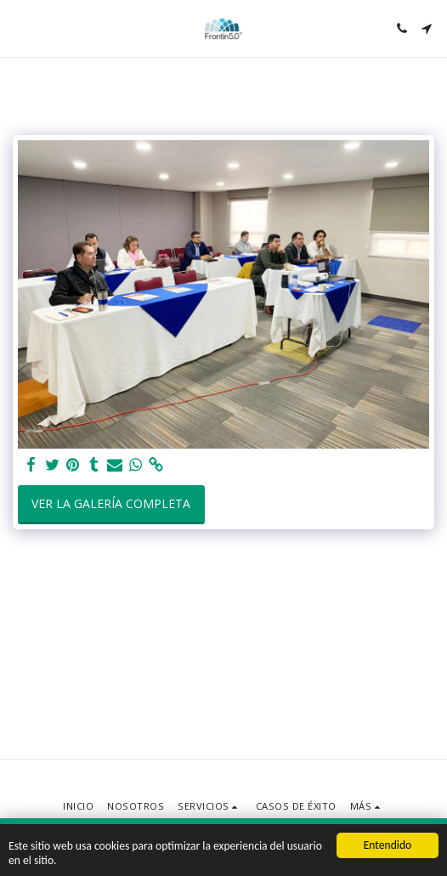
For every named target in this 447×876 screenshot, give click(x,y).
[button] (18, 27)
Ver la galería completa (110, 503)
